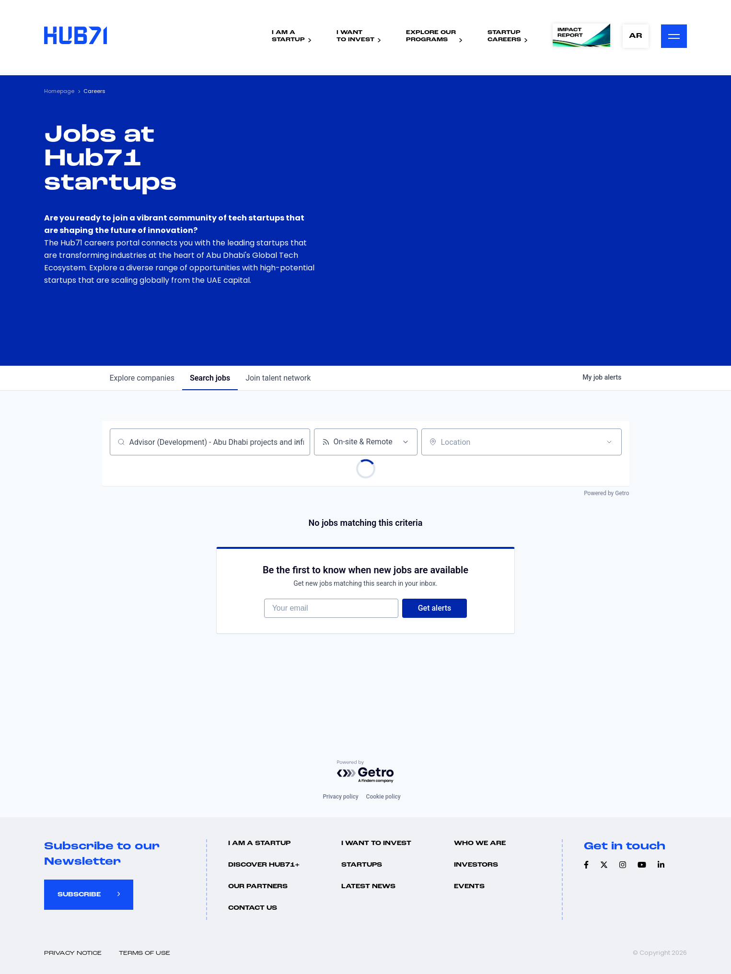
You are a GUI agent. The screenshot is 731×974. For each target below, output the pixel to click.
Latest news (368, 886)
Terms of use (144, 953)
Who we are (480, 843)
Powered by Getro (606, 493)
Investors (476, 865)
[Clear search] (297, 441)
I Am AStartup (288, 36)
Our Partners (258, 886)
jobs (210, 378)
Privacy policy (340, 796)
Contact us (252, 908)
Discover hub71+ (264, 865)
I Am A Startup (259, 843)
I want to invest (376, 843)
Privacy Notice (73, 953)
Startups (361, 865)
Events (469, 886)
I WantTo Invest (355, 36)
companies (142, 378)
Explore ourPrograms (431, 36)
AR (635, 36)
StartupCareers (504, 36)
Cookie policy (383, 796)
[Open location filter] (609, 441)
